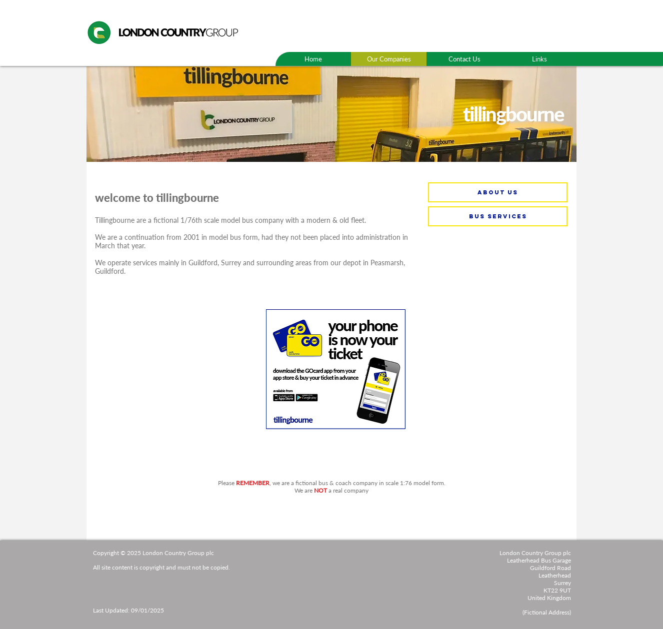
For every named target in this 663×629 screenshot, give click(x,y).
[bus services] (498, 216)
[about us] (498, 192)
